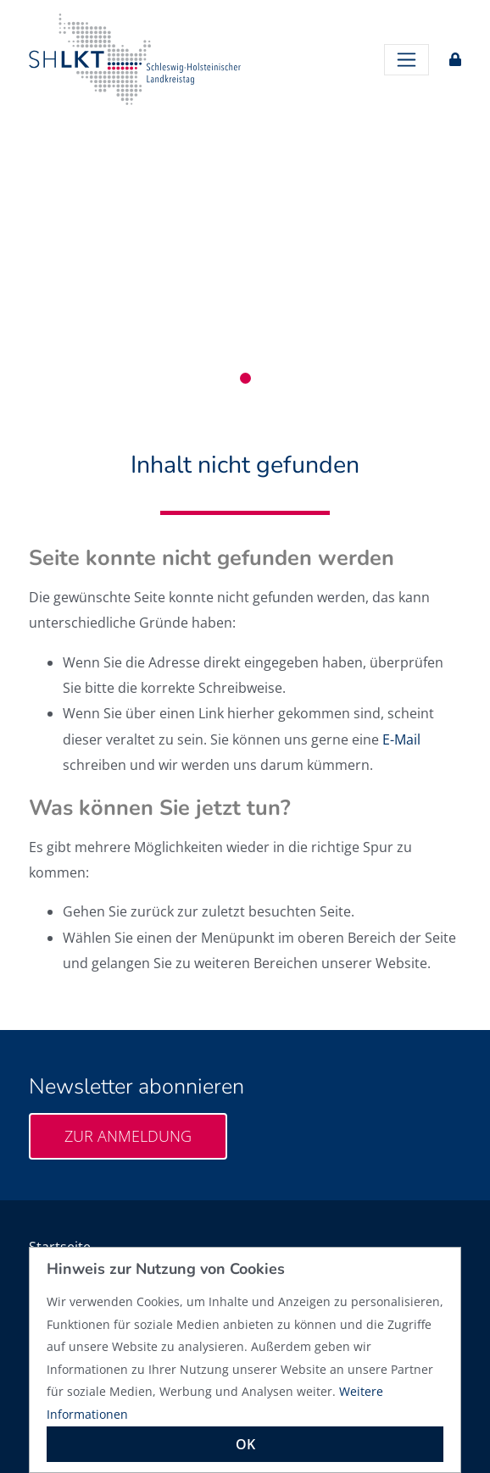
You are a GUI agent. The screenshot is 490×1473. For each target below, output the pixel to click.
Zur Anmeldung (128, 1136)
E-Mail (401, 739)
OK (245, 1444)
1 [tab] (245, 378)
